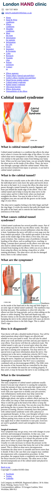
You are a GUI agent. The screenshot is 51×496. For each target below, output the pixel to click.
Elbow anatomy (12, 73)
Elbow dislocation (13, 89)
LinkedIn (9, 478)
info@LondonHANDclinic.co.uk (18, 13)
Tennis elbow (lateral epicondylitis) (20, 76)
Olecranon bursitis (13, 87)
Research (9, 56)
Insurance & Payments (11, 50)
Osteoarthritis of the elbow (16, 91)
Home (8, 18)
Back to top (5, 467)
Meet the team (9, 34)
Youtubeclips (9, 59)
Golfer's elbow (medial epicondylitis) (21, 78)
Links (8, 53)
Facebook (10, 474)
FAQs (8, 47)
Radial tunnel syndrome (15, 84)
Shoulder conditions (10, 30)
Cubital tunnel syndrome (16, 82)
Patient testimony (10, 63)
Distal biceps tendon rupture (17, 80)
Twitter (9, 476)
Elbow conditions (10, 25)
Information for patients (11, 39)
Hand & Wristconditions (11, 21)
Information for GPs (11, 43)
